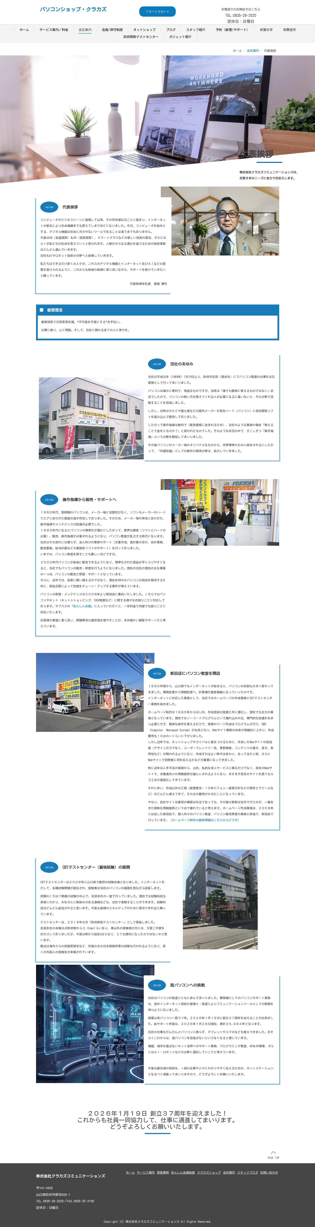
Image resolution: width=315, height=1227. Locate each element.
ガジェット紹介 (180, 36)
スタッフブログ (247, 1172)
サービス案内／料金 (53, 29)
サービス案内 (146, 1172)
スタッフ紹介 (195, 29)
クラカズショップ (209, 1172)
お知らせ (266, 29)
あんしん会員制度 (183, 1172)
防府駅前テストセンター (141, 36)
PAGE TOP (273, 1155)
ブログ (171, 29)
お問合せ (289, 29)
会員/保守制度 (112, 29)
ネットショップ (144, 29)
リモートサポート (158, 11)
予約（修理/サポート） (233, 29)
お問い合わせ (269, 1172)
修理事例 (163, 1172)
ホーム (24, 29)
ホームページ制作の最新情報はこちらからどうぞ (205, 820)
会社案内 (85, 29)
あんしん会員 (82, 606)
